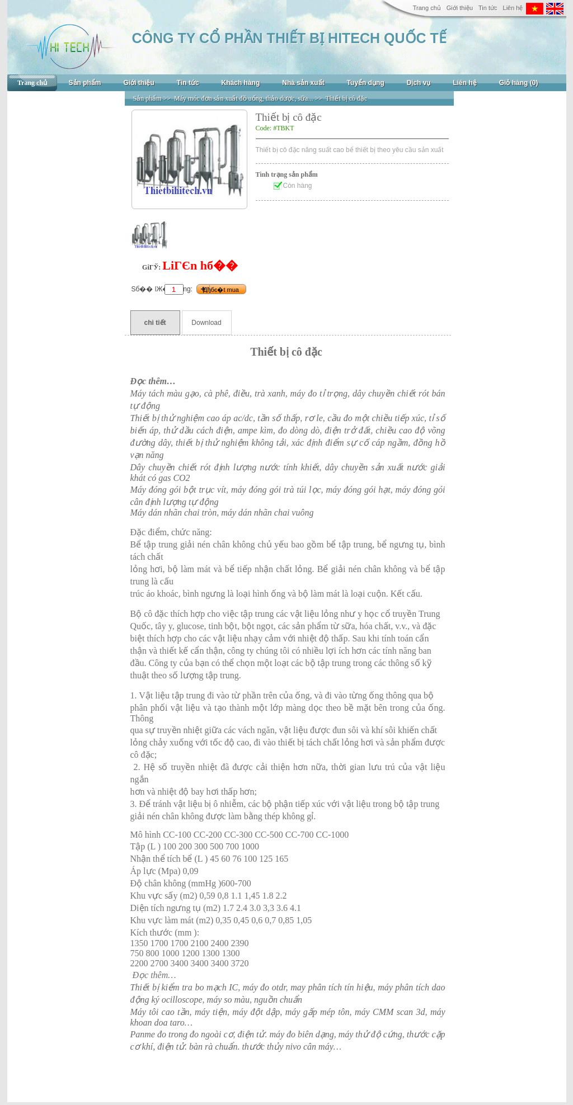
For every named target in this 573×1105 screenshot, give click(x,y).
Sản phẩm (85, 83)
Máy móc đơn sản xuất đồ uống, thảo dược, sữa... (243, 98)
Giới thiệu (460, 7)
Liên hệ (513, 7)
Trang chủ (427, 7)
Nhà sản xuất (303, 83)
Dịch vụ (419, 83)
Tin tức (487, 7)
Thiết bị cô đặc (347, 98)
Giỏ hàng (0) (518, 83)
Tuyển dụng (365, 83)
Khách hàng (241, 83)
